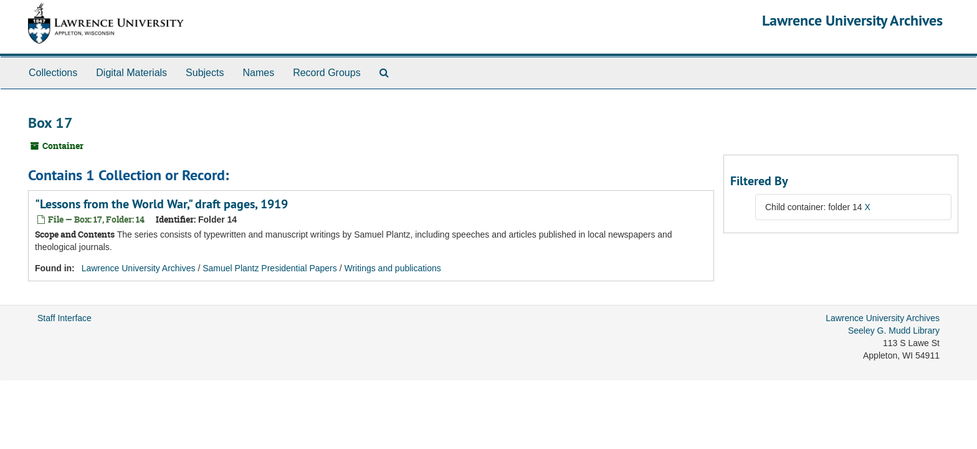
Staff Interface (64, 318)
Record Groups (327, 72)
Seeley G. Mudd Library (894, 331)
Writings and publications (392, 268)
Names (258, 72)
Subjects (205, 72)
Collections (53, 72)
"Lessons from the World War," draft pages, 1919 (161, 204)
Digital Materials (131, 72)
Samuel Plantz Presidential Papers (270, 268)
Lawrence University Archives (852, 20)
